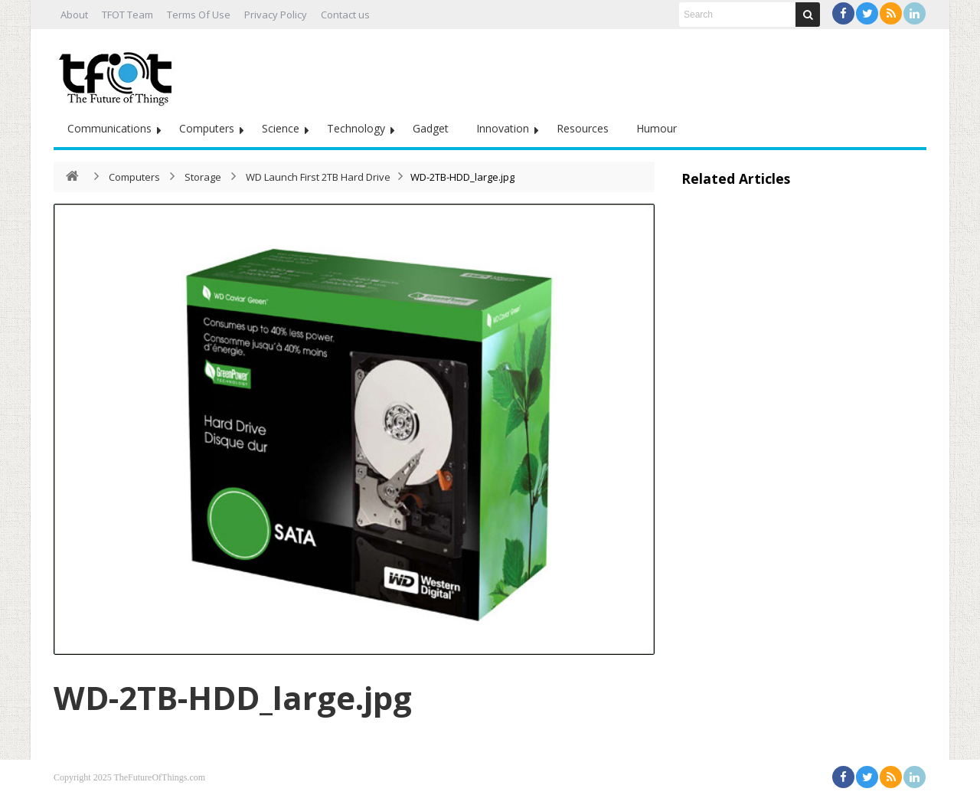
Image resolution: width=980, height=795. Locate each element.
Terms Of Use (198, 14)
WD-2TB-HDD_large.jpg (233, 697)
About (74, 14)
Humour (656, 128)
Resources (583, 128)
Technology (356, 128)
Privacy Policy (275, 14)
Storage (203, 177)
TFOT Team (127, 14)
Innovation (502, 128)
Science (280, 128)
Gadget (431, 128)
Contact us (345, 14)
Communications (109, 128)
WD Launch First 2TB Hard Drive (318, 177)
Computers (206, 128)
